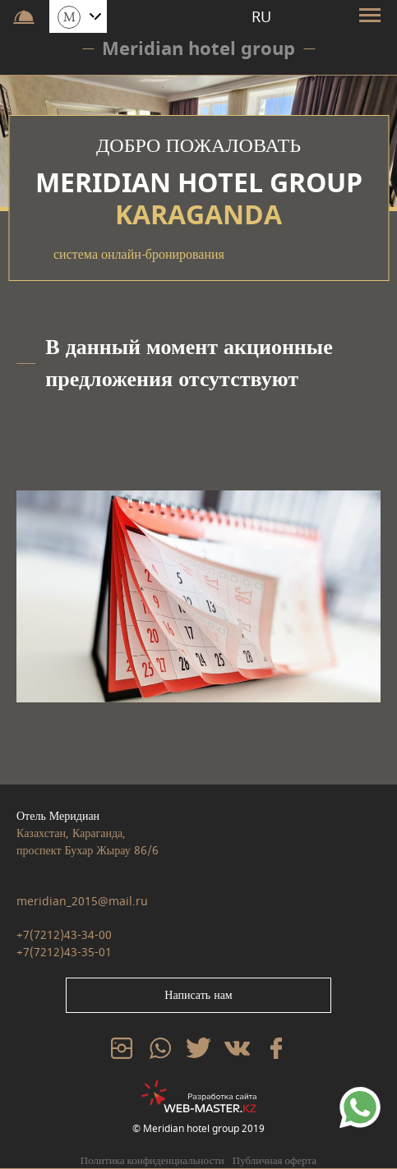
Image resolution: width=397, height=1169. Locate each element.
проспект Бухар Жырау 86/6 (87, 850)
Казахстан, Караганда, (71, 833)
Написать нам (198, 995)
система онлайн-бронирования (138, 255)
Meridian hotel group (198, 48)
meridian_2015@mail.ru (82, 901)
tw (192, 1046)
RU (261, 17)
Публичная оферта (274, 1160)
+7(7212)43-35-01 (64, 952)
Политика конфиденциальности (152, 1160)
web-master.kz (199, 1087)
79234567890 (360, 1095)
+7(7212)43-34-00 (64, 935)
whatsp (160, 1046)
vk (230, 1046)
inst (118, 1046)
